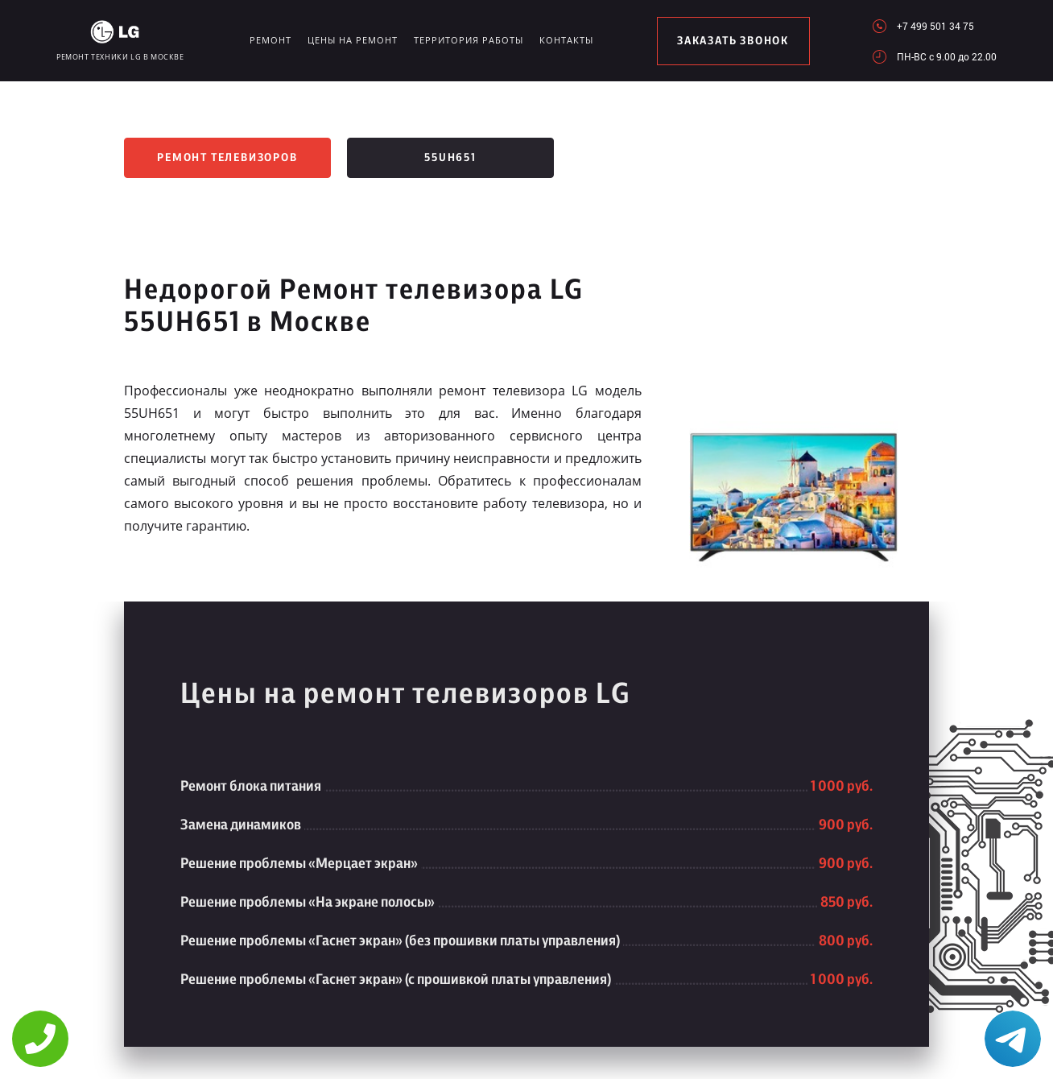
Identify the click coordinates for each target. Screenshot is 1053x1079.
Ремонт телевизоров (227, 157)
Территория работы (468, 40)
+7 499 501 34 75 (935, 25)
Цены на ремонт (353, 40)
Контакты (566, 40)
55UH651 (450, 157)
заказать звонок (733, 41)
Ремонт (270, 40)
